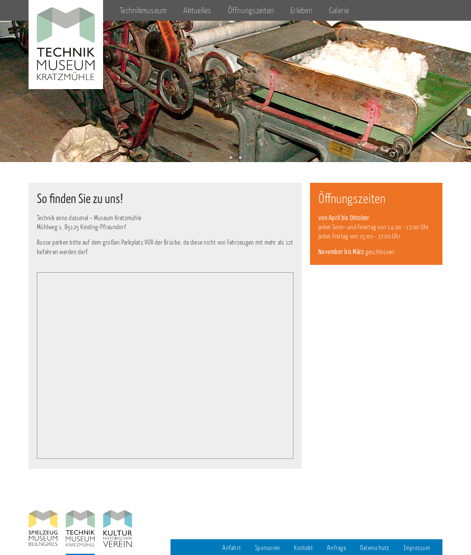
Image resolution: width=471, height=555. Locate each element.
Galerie (339, 11)
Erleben (301, 11)
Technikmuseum (143, 11)
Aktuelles (197, 11)
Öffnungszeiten (251, 11)
